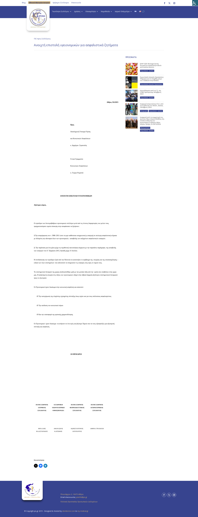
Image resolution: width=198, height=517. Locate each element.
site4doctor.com (68, 511)
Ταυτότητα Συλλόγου (60, 12)
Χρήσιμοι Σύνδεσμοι (61, 2)
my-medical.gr (82, 511)
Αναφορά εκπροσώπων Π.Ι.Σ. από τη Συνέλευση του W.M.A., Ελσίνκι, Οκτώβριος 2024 (151, 105)
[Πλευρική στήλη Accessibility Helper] (195, 3)
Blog (23, 2)
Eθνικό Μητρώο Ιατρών (39, 2)
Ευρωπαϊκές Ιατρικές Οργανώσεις (151, 84)
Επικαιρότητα (90, 12)
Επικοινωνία (76, 2)
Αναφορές (144, 111)
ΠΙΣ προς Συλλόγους (42, 39)
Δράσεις (77, 12)
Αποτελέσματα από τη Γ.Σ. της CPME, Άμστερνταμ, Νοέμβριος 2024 (150, 92)
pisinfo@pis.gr (82, 497)
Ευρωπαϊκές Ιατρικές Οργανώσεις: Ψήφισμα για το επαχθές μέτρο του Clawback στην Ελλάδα (152, 79)
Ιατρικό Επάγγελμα (122, 12)
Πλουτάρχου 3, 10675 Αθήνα (71, 494)
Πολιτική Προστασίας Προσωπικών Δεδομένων (79, 501)
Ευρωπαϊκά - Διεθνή (147, 71)
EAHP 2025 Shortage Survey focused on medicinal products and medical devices (150, 65)
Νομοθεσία (105, 12)
